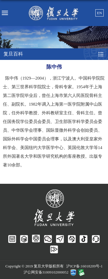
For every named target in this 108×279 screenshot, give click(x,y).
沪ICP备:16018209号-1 (84, 266)
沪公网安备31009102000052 (46, 272)
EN (99, 13)
